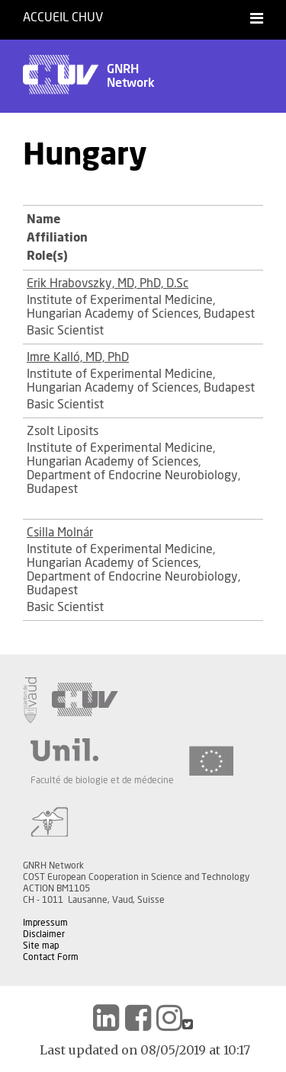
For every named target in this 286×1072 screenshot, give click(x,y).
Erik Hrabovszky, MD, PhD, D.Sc (107, 283)
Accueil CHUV (63, 17)
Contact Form (51, 957)
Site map (41, 945)
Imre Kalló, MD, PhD (78, 357)
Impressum (45, 922)
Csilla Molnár (60, 532)
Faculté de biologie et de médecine (102, 780)
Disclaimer (44, 934)
